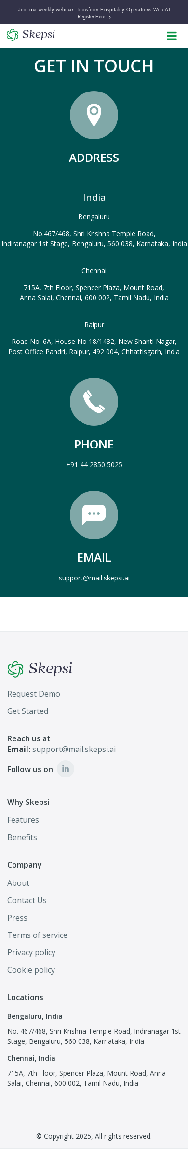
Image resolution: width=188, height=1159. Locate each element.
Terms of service (37, 935)
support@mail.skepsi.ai (94, 577)
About (18, 883)
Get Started (27, 711)
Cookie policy (31, 970)
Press (17, 918)
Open (172, 32)
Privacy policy (31, 952)
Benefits (22, 837)
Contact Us (27, 900)
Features (23, 820)
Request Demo (33, 694)
